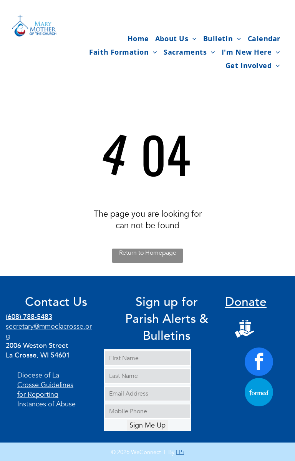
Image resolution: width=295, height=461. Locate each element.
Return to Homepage (147, 253)
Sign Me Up (147, 425)
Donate (246, 302)
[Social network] (244, 329)
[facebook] (259, 362)
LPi (180, 452)
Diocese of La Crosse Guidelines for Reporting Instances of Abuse (46, 390)
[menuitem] (138, 38)
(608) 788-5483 (29, 317)
